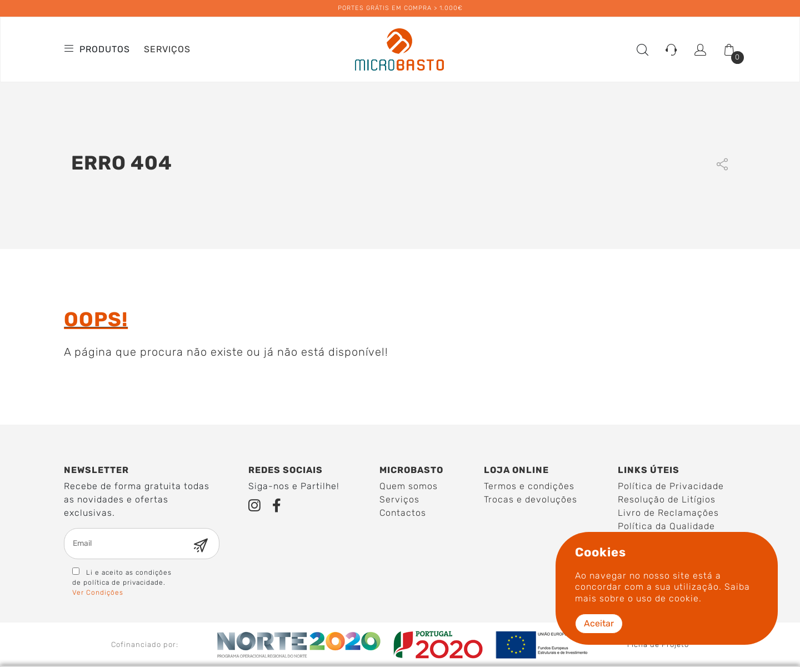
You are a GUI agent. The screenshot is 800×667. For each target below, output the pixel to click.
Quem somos (408, 486)
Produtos (98, 49)
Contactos (402, 512)
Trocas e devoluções (530, 499)
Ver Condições (97, 592)
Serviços (167, 49)
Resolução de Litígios (667, 499)
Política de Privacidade (671, 486)
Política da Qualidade (666, 526)
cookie (684, 598)
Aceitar (599, 623)
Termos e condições (529, 486)
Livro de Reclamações (668, 512)
